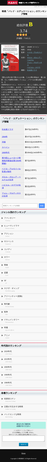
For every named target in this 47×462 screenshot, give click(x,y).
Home (23, 453)
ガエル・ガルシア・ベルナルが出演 (11, 178)
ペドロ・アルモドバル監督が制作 (11, 170)
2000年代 (5, 153)
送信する (23, 444)
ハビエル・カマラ (33, 67)
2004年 (5, 137)
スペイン (5, 147)
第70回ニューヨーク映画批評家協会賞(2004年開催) (11, 160)
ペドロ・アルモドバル (34, 54)
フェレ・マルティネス (34, 64)
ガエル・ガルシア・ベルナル (34, 59)
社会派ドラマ (32, 70)
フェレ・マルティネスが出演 (11, 194)
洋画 (4, 142)
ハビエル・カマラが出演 (11, 186)
